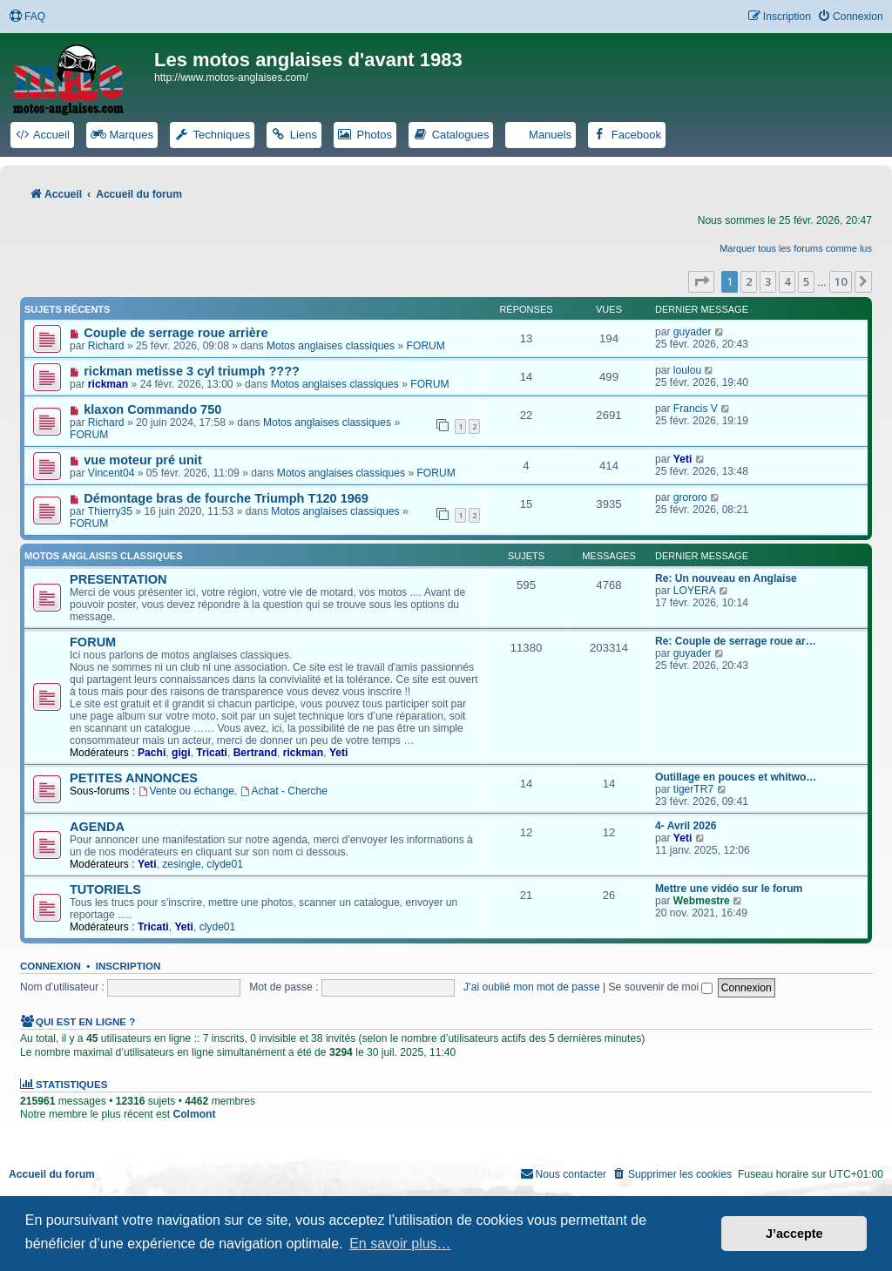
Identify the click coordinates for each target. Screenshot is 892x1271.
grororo (690, 497)
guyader (692, 332)
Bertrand (255, 753)
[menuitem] (27, 17)
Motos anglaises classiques (331, 346)
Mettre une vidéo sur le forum (728, 888)
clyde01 (224, 864)
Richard (106, 346)
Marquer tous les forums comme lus (796, 248)
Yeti (683, 459)
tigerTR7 (693, 789)
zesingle (181, 864)
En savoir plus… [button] (400, 1243)
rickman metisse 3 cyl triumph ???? (192, 371)
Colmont (193, 1114)
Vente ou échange (186, 791)
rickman (108, 384)
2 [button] (749, 281)
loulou (687, 370)
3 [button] (768, 281)
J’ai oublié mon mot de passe (531, 987)
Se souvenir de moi (661, 987)
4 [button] (787, 281)
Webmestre (701, 901)
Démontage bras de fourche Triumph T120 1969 (226, 498)
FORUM (426, 346)
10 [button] (841, 281)
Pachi (152, 753)
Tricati (211, 753)
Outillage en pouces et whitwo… (735, 777)
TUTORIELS (105, 889)
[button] (701, 281)
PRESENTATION (118, 579)
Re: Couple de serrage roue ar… (735, 641)
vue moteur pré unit (143, 460)
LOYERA (694, 591)
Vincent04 (111, 473)
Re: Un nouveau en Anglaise (726, 578)
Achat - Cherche (284, 791)
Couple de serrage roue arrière (175, 333)
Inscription (128, 966)
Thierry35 (110, 511)
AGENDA (97, 827)
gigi (181, 753)
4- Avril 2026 (685, 826)
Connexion (50, 966)
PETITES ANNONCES (134, 778)
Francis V (695, 408)
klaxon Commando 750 (152, 409)
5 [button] (806, 281)
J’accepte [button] (794, 1234)
